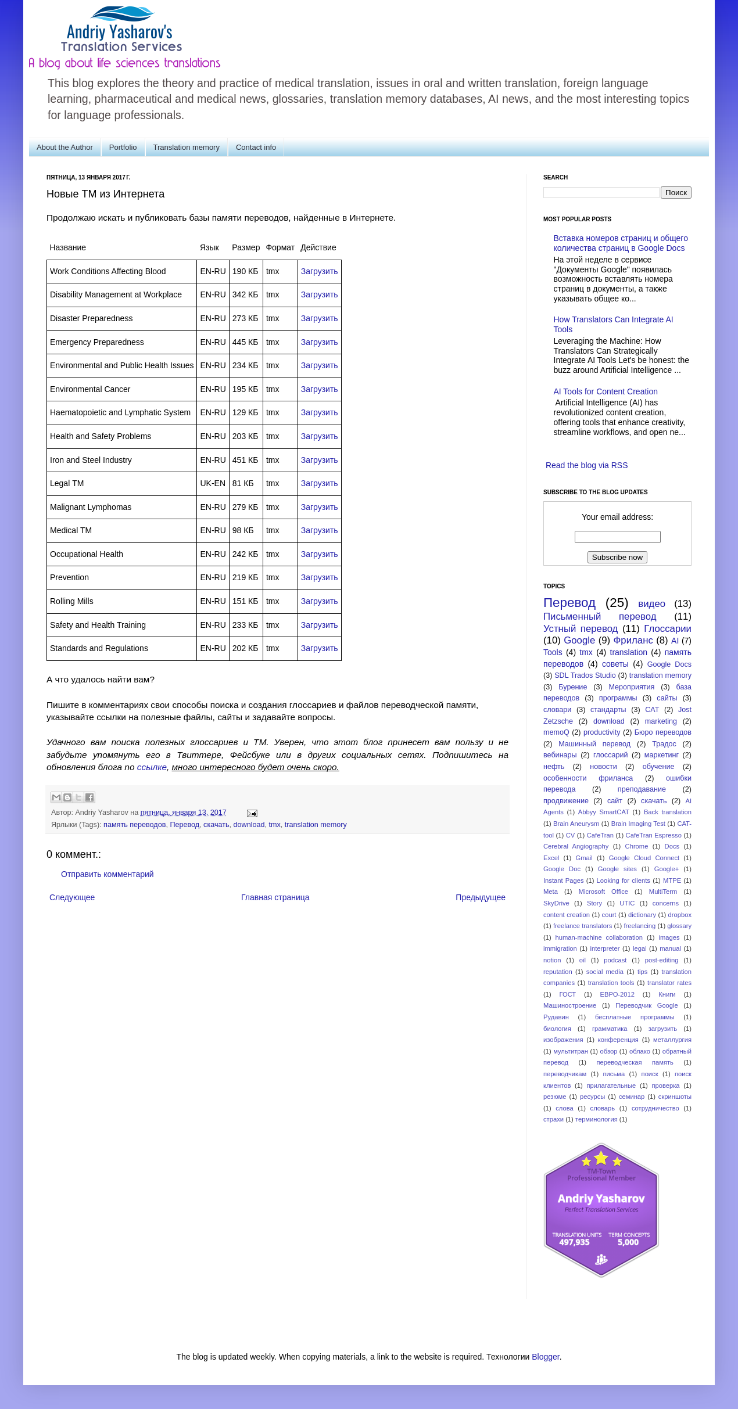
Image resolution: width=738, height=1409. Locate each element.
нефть (553, 767)
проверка (665, 1085)
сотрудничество (655, 1108)
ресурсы (592, 1096)
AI (675, 640)
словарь (602, 1108)
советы (615, 663)
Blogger (545, 1356)
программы (618, 698)
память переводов (134, 825)
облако (639, 1051)
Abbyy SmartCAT (603, 811)
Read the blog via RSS (587, 465)
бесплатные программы (634, 1016)
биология (557, 1028)
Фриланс (633, 640)
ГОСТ (568, 994)
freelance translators (582, 925)
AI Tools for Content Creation (606, 391)
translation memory (316, 825)
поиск (650, 1073)
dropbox (680, 914)
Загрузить (319, 271)
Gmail (583, 857)
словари (557, 710)
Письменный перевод (600, 616)
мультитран (570, 1051)
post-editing (662, 960)
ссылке (152, 767)
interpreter (604, 948)
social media (605, 971)
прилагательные (611, 1085)
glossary (679, 925)
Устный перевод (580, 628)
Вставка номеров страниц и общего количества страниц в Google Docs (621, 243)
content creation (566, 914)
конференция (618, 1039)
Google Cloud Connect (644, 857)
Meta (550, 891)
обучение (659, 767)
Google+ (666, 868)
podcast (615, 960)
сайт (614, 801)
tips (642, 971)
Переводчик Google (646, 1005)
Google (579, 640)
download (249, 825)
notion (552, 960)
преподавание (642, 789)
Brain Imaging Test (638, 823)
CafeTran (600, 835)
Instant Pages (563, 880)
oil (582, 960)
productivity (602, 732)
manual (670, 948)
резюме (555, 1096)
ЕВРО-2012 (617, 994)
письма (614, 1073)
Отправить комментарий (107, 874)
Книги (666, 994)
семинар (631, 1096)
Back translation (668, 811)
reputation (557, 971)
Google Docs (669, 664)
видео (651, 603)
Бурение (572, 687)
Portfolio (123, 147)
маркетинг (661, 755)
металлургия (672, 1039)
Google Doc (562, 868)
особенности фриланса (588, 778)
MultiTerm (663, 891)
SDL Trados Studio (585, 675)
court (609, 914)
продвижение (566, 801)
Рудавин (556, 1016)
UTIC (627, 903)
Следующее (72, 897)
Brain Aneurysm (576, 823)
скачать (216, 825)
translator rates (669, 982)
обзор (609, 1051)
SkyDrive (556, 903)
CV (570, 835)
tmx (274, 825)
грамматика (610, 1028)
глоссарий (610, 755)
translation (629, 652)
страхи (553, 1119)
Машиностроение (569, 1005)
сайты (667, 698)
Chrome (637, 846)
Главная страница (275, 897)
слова (565, 1108)
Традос (664, 744)
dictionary (642, 914)
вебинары (560, 755)
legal (640, 948)
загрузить (663, 1028)
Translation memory (186, 147)
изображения (563, 1039)
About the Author (65, 147)
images (668, 937)
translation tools (611, 982)
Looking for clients (623, 880)
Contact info (256, 147)
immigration (560, 948)
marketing (661, 721)
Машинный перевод (594, 744)
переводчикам (564, 1073)
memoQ (556, 732)
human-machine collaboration (599, 937)
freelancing (640, 925)
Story (594, 903)
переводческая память (634, 1062)
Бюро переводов (663, 732)
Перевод (184, 825)
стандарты (608, 710)
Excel (551, 857)
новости (603, 767)
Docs (672, 846)
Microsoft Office (603, 891)
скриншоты (675, 1096)
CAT (652, 710)
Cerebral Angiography (575, 846)
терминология (596, 1119)
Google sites (617, 868)
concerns (666, 903)
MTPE (672, 880)
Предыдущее (481, 897)
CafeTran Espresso (654, 835)
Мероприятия (631, 687)
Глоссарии (668, 628)
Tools (553, 652)
